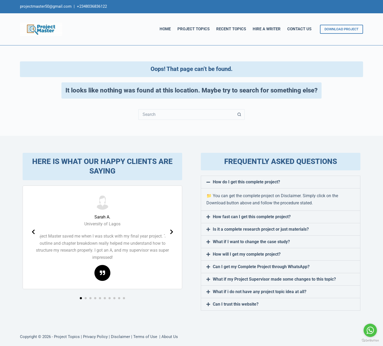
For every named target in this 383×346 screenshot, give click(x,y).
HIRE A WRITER (267, 29)
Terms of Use (145, 336)
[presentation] (33, 232)
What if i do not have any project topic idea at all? (259, 291)
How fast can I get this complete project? (252, 216)
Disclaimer (120, 336)
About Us (169, 336)
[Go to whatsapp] (370, 330)
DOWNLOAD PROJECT (341, 29)
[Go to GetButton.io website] (370, 340)
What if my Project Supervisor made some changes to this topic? (274, 279)
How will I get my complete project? (247, 254)
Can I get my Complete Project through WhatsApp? (261, 266)
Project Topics (67, 336)
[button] (81, 298)
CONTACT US (299, 29)
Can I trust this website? (236, 304)
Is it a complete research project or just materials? (261, 229)
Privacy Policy (95, 336)
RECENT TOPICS (231, 29)
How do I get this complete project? (246, 181)
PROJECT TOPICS (193, 29)
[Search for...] (186, 114)
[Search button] (239, 114)
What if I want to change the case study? (251, 241)
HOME (165, 29)
